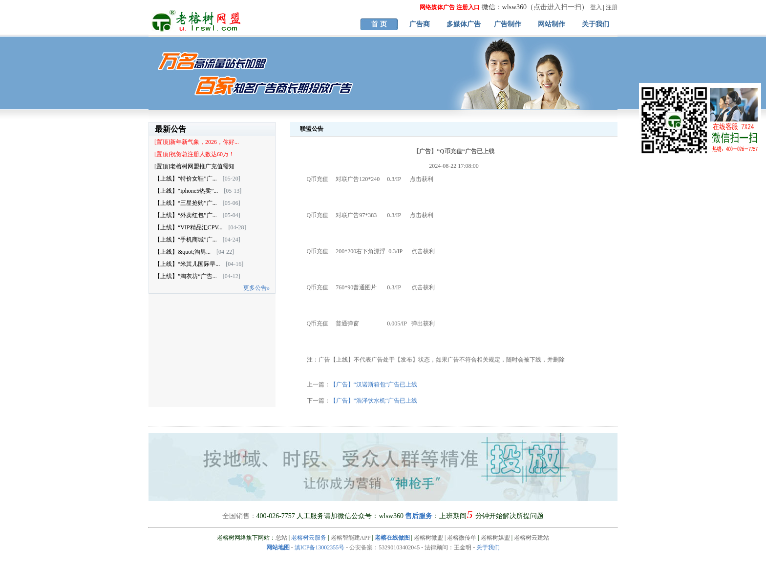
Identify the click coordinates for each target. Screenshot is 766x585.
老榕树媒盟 (495, 537)
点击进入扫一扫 (557, 7)
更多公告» (256, 287)
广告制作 (507, 24)
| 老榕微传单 (459, 537)
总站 (281, 537)
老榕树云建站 (531, 537)
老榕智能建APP (351, 537)
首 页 (379, 24)
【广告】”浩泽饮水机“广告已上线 (374, 400)
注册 (611, 7)
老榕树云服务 (308, 537)
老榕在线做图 (392, 537)
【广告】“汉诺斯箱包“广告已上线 (374, 384)
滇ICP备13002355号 (320, 547)
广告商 (419, 24)
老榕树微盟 (428, 537)
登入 (596, 7)
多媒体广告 (464, 24)
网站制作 (551, 24)
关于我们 (595, 24)
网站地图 (278, 547)
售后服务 (418, 516)
